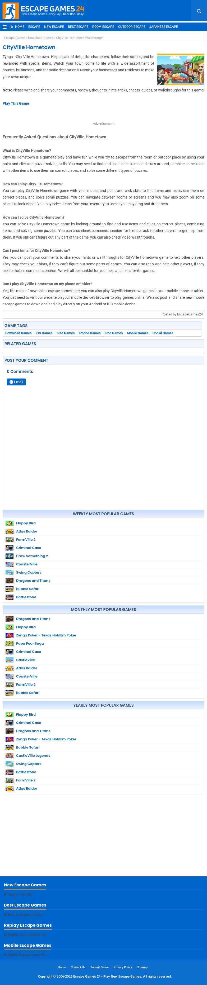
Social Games (163, 333)
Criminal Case (28, 547)
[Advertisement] (103, 836)
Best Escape (78, 27)
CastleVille (25, 659)
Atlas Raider (26, 531)
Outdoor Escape (131, 27)
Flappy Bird (26, 523)
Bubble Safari (27, 588)
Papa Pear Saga (30, 643)
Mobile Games (138, 333)
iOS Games (44, 333)
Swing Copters (29, 572)
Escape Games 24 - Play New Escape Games (107, 976)
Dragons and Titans (33, 580)
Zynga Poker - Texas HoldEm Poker (46, 635)
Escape (34, 27)
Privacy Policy (123, 967)
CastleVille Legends (33, 755)
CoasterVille (27, 564)
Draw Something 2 (32, 556)
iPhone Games (90, 333)
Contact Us (78, 967)
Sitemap (142, 967)
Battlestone (26, 597)
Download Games (40, 38)
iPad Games (66, 333)
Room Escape (103, 27)
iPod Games (114, 333)
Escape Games (14, 38)
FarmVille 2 (25, 539)
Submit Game (99, 967)
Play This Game (16, 103)
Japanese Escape (163, 27)
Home (16, 27)
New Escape (54, 27)
